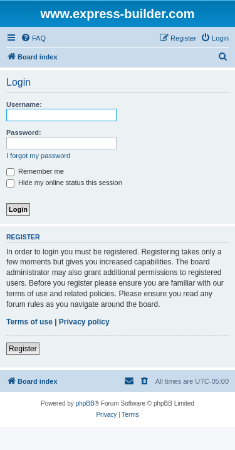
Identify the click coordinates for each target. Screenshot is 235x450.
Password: (23, 132)
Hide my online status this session (64, 182)
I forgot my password (38, 155)
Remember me (35, 171)
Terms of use (29, 322)
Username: (24, 104)
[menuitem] (33, 38)
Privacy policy (84, 322)
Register (23, 348)
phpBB (85, 403)
